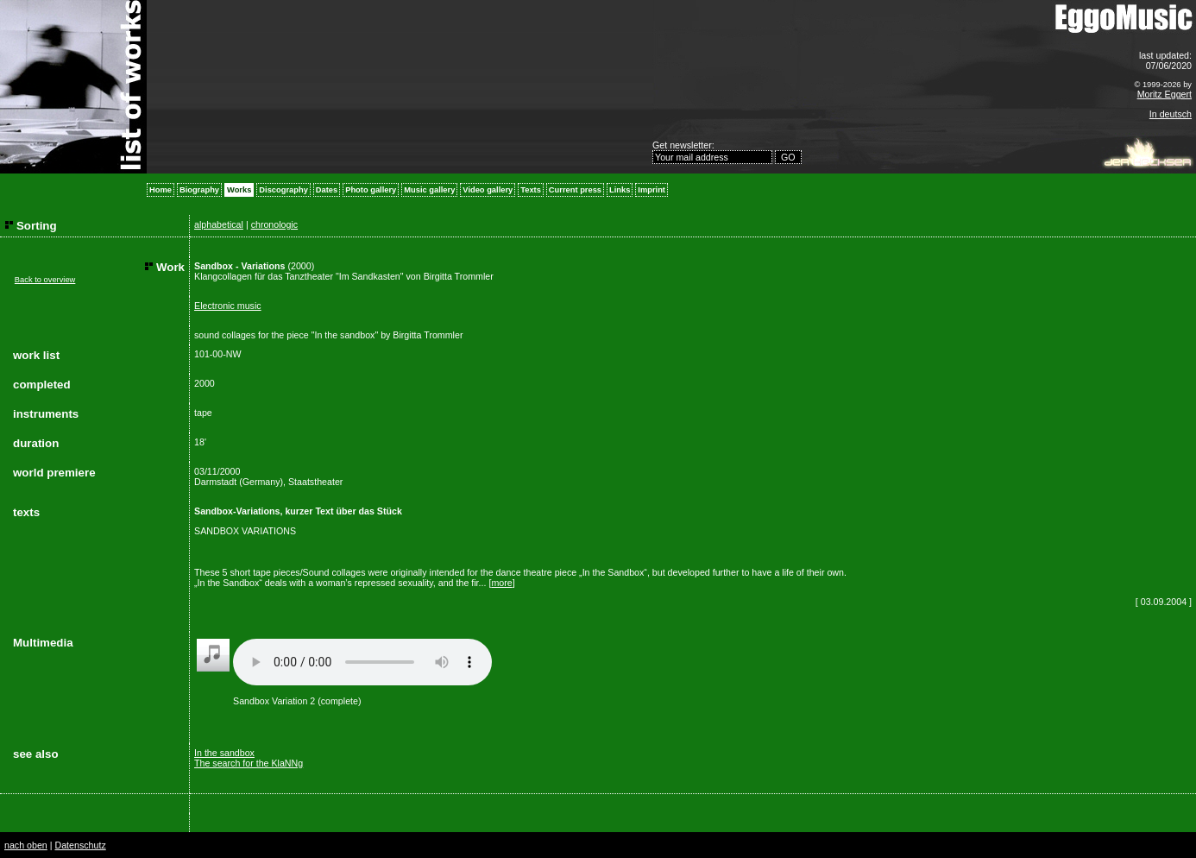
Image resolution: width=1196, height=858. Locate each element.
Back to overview (45, 279)
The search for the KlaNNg (248, 763)
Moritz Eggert (1164, 94)
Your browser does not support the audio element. (362, 662)
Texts (530, 190)
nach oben (25, 845)
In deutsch (1170, 114)
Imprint (651, 190)
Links (619, 190)
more (501, 582)
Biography (199, 190)
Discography (283, 190)
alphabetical (218, 224)
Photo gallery (370, 190)
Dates (326, 190)
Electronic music (227, 305)
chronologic (275, 224)
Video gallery (488, 190)
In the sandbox (224, 753)
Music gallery (429, 190)
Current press (575, 190)
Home (160, 190)
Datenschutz (79, 845)
